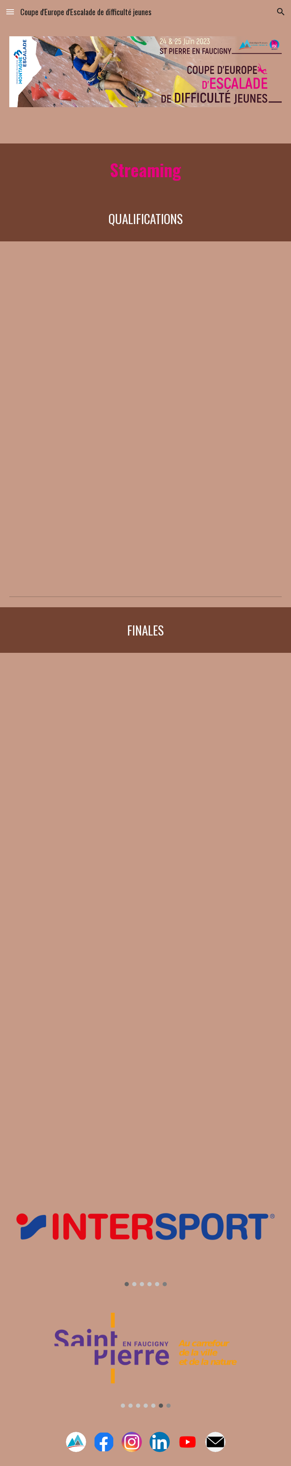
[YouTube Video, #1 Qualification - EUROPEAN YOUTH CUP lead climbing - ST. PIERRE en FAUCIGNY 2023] (145, 327)
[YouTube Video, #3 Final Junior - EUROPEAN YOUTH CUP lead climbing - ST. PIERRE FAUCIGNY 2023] (145, 1088)
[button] (10, 11)
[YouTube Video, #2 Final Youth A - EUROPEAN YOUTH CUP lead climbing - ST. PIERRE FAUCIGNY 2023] (145, 915)
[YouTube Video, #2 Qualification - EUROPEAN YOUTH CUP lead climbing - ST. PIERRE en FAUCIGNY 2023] (145, 497)
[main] (145, 170)
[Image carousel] (145, 1235)
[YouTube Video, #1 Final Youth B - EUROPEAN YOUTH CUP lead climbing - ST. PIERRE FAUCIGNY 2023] (145, 740)
